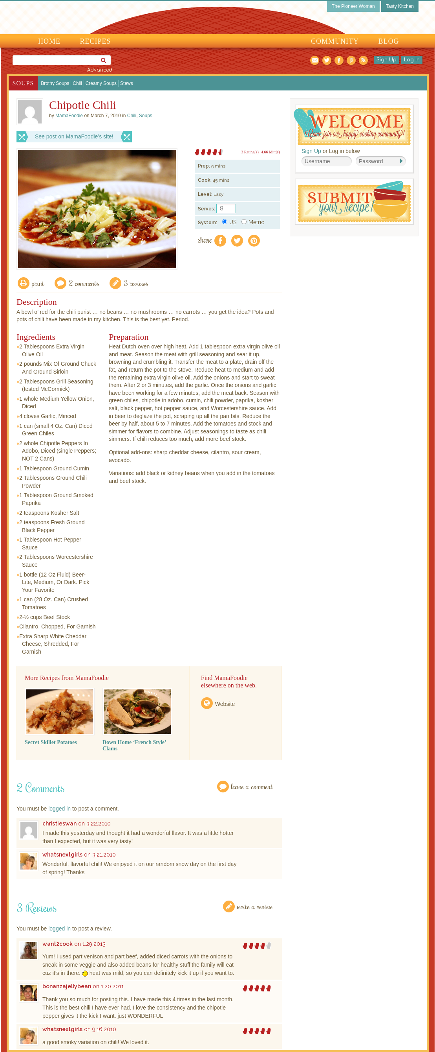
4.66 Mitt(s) (270, 152)
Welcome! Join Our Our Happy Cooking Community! (352, 126)
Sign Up (387, 60)
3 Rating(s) (250, 152)
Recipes (95, 41)
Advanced (99, 70)
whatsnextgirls (62, 854)
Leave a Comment (252, 786)
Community (335, 41)
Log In (412, 60)
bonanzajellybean (66, 986)
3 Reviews (136, 283)
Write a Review (255, 906)
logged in (59, 808)
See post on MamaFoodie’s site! (74, 136)
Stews (126, 83)
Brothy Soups (55, 83)
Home (49, 41)
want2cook (57, 944)
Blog (388, 41)
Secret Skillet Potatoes (51, 742)
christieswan (59, 823)
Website (225, 704)
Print (38, 283)
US (229, 222)
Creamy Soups (101, 83)
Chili (77, 83)
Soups (23, 83)
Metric (252, 222)
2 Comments (84, 283)
